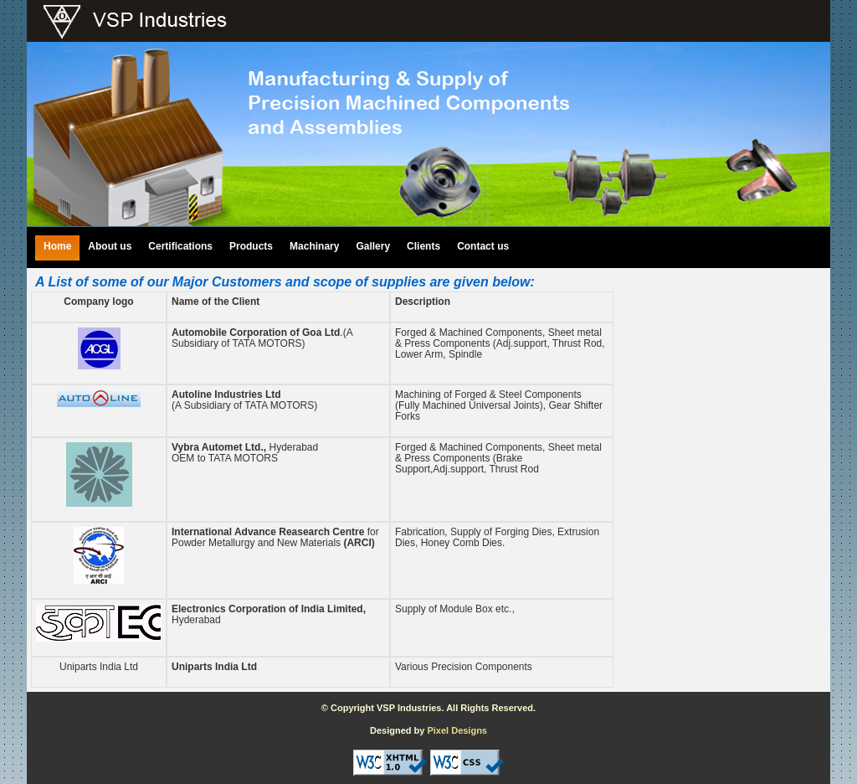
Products (251, 246)
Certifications (180, 246)
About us (109, 246)
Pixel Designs (457, 730)
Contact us (483, 246)
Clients (423, 246)
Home (57, 246)
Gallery (373, 246)
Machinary (314, 246)
